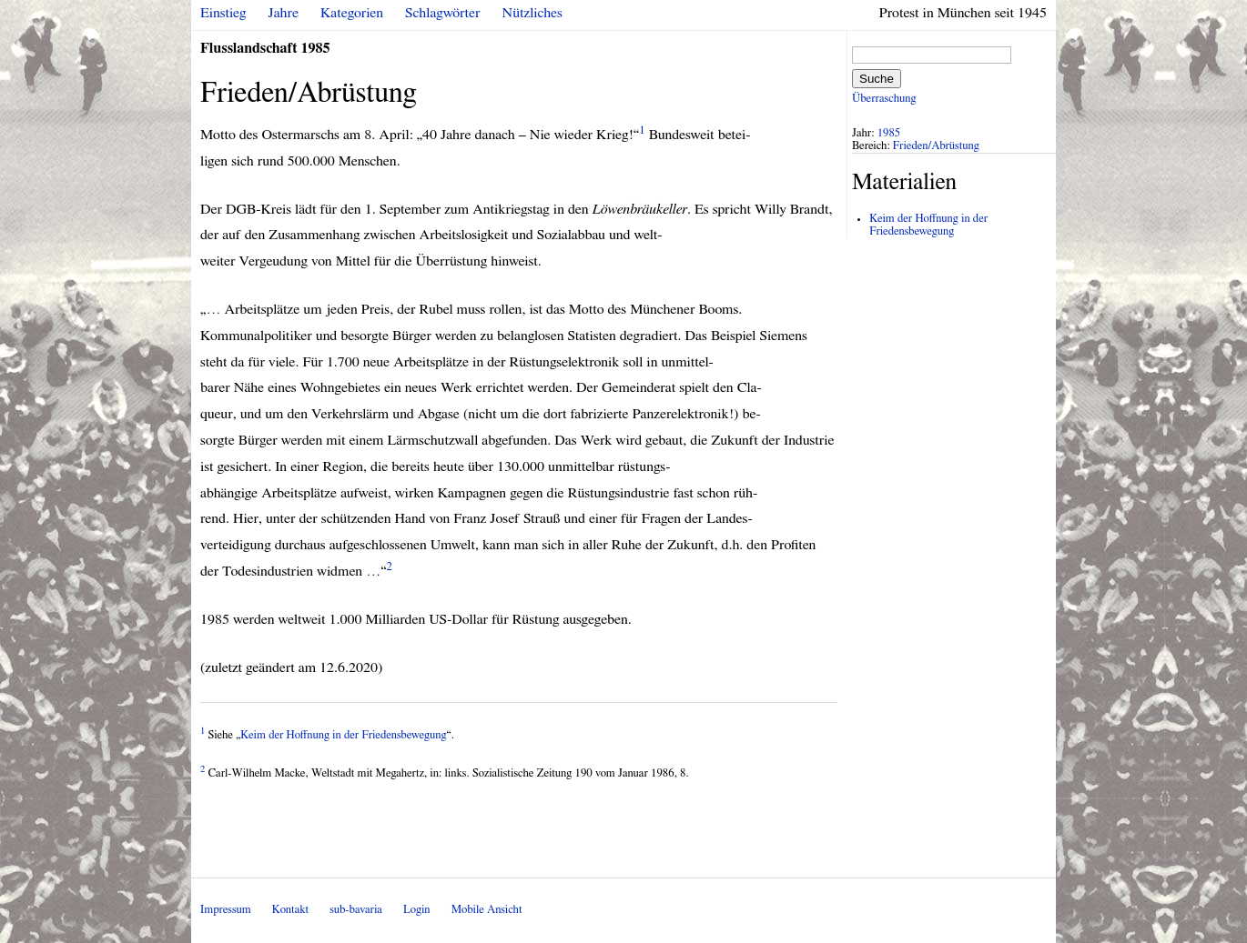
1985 (889, 133)
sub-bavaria (355, 910)
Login (417, 910)
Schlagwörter (442, 12)
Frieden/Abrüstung (936, 146)
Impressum (225, 910)
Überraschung (884, 99)
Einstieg (223, 12)
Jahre (284, 12)
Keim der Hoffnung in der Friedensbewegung (343, 735)
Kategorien (351, 12)
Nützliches (532, 12)
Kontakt (290, 910)
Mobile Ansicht (486, 910)
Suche (876, 78)
